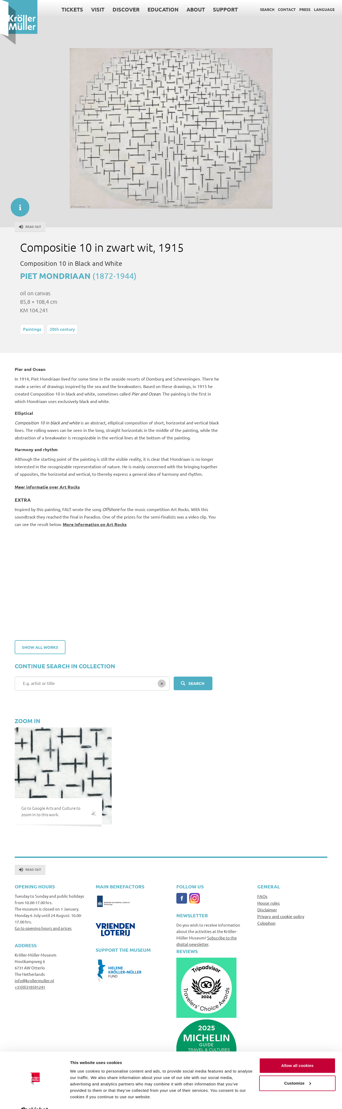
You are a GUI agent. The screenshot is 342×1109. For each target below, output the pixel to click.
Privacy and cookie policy (280, 916)
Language (324, 9)
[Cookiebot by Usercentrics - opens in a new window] (34, 1099)
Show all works (40, 647)
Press (304, 9)
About (195, 9)
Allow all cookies (297, 1052)
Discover (125, 9)
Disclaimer (267, 909)
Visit (97, 9)
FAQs (262, 896)
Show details (82, 1098)
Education (162, 9)
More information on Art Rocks (95, 524)
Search (267, 9)
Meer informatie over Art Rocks (47, 487)
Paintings (32, 329)
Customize (297, 1070)
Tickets (72, 9)
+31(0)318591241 (30, 986)
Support (225, 9)
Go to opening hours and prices (43, 928)
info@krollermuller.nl (34, 980)
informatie (17, 204)
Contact (287, 9)
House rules (268, 902)
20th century (62, 329)
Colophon (266, 923)
